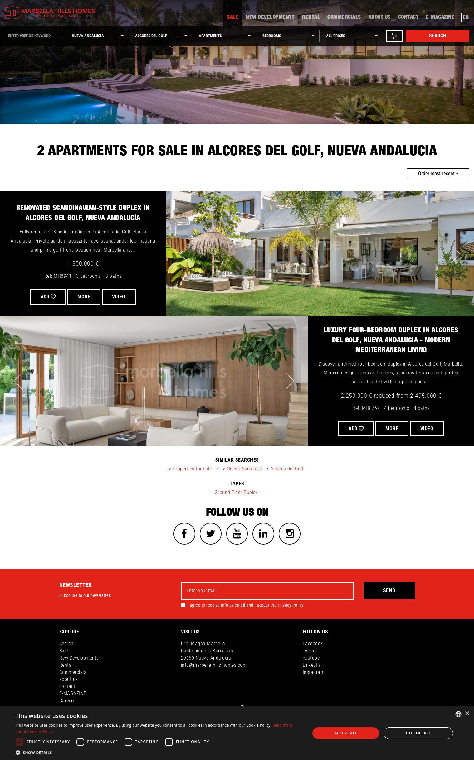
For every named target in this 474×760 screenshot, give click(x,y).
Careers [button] (67, 701)
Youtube (311, 658)
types (237, 484)
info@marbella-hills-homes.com (214, 665)
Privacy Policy (291, 605)
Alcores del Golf (287, 469)
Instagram (314, 672)
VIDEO (119, 297)
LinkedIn (311, 665)
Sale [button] (232, 17)
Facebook (313, 644)
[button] (394, 36)
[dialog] (237, 733)
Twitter (310, 651)
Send (389, 590)
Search (437, 36)
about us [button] (380, 17)
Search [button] (66, 644)
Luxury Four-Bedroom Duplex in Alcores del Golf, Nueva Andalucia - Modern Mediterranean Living (391, 340)
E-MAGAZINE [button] (440, 17)
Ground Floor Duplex (236, 492)
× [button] (467, 713)
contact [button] (408, 17)
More (83, 297)
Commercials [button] (344, 17)
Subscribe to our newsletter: (85, 595)
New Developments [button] (270, 17)
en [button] (466, 17)
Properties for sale (192, 469)
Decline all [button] (418, 733)
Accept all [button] (345, 733)
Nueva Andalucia (244, 469)
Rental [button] (311, 17)
